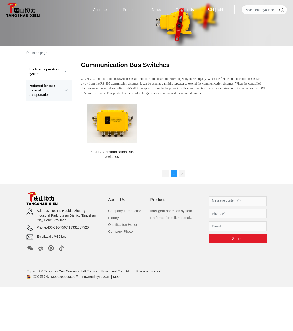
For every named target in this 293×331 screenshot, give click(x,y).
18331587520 (78, 227)
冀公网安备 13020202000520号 (56, 277)
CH (211, 9)
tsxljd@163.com (57, 236)
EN (220, 9)
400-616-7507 (57, 227)
